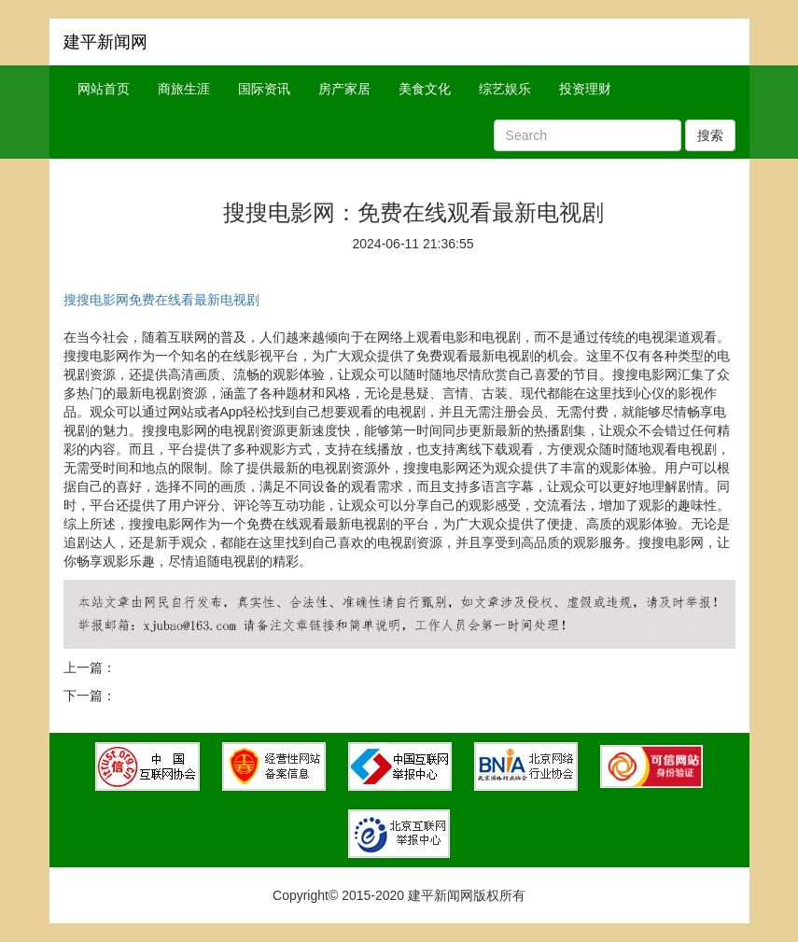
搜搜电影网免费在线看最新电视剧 (161, 299)
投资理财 (585, 88)
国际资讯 (264, 88)
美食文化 (425, 88)
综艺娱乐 (505, 88)
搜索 (710, 135)
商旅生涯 (184, 88)
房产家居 (344, 88)
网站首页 (103, 88)
